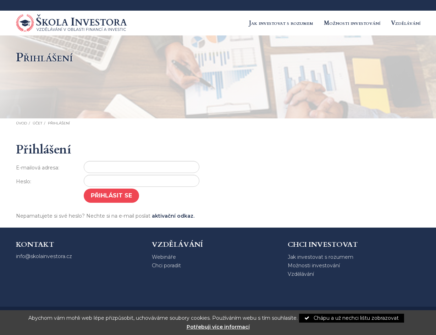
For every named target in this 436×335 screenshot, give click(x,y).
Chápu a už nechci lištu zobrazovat (351, 318)
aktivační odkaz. (173, 216)
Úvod (21, 123)
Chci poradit (166, 265)
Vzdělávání (405, 23)
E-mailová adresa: (37, 167)
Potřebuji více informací (218, 327)
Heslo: (23, 181)
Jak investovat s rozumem (281, 23)
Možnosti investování (352, 23)
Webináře (164, 257)
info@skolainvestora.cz (44, 256)
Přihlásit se (111, 195)
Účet (37, 123)
